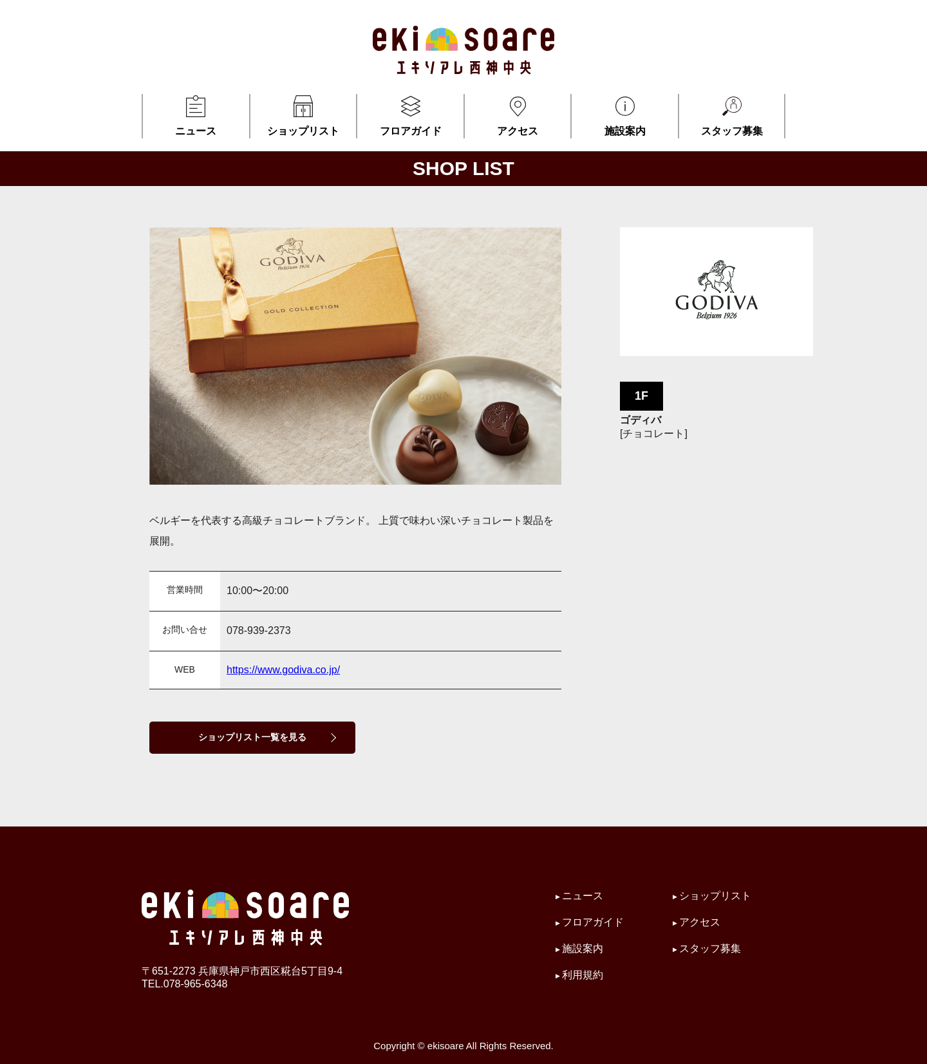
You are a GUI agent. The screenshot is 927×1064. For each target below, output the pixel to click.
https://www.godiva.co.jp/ (283, 669)
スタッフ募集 (731, 115)
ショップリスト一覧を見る (252, 737)
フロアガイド (410, 115)
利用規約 (582, 974)
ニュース (196, 115)
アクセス (518, 115)
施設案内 (625, 115)
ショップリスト (303, 115)
